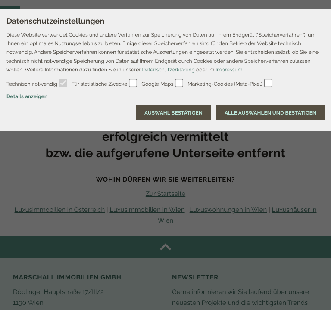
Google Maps (157, 84)
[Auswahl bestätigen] (173, 112)
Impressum (228, 70)
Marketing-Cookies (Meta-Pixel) (224, 84)
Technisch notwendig (31, 84)
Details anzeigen (26, 96)
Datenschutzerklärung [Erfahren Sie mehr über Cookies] (168, 70)
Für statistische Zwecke (99, 84)
